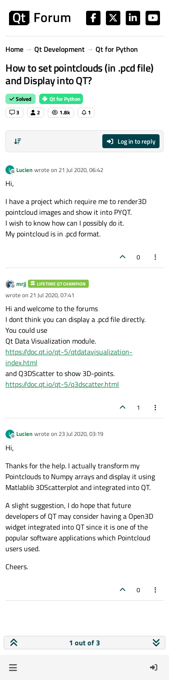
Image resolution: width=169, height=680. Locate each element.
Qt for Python (61, 99)
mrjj (21, 283)
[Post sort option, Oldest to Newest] (17, 141)
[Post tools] (156, 257)
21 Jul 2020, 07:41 (52, 294)
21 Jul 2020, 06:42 (81, 169)
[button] (13, 667)
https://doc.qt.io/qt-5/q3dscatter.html (62, 384)
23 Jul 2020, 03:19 (81, 433)
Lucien (24, 169)
